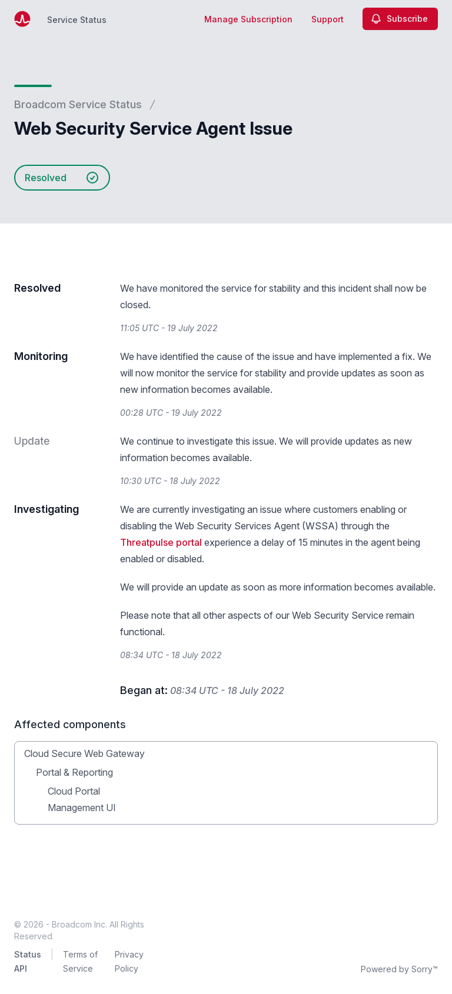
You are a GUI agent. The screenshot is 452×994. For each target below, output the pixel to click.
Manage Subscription (248, 19)
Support (327, 19)
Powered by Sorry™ (399, 969)
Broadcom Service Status (78, 104)
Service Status (77, 20)
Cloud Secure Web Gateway (84, 753)
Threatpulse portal (161, 542)
